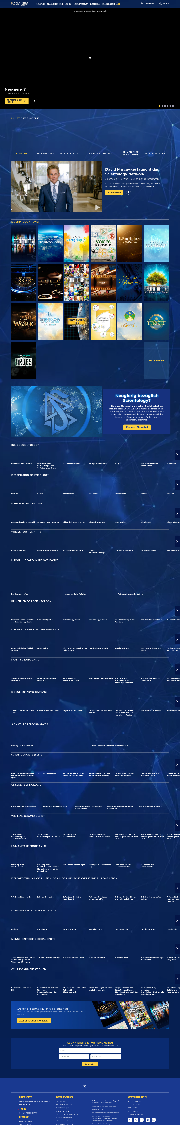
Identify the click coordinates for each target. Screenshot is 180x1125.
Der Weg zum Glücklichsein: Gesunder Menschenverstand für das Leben (104, 1111)
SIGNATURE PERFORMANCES (29, 715)
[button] (160, 106)
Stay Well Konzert (98, 1100)
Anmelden (90, 1055)
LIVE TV (23, 1100)
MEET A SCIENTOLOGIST (26, 494)
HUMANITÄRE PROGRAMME (29, 837)
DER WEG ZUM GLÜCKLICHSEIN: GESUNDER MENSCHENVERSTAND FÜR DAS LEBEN (64, 869)
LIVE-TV (68, 4)
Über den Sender (24, 1095)
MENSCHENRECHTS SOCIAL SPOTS (33, 930)
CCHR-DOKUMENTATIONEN (28, 960)
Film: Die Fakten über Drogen (101, 1115)
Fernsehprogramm (28, 1104)
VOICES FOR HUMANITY (26, 522)
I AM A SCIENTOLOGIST (26, 650)
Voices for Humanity (62, 1102)
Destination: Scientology (64, 1095)
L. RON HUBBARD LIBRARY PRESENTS (35, 620)
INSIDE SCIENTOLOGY (25, 436)
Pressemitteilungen (25, 1112)
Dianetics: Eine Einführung (64, 1115)
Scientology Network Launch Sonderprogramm (35, 1092)
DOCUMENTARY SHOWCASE (29, 683)
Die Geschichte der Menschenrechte (103, 1121)
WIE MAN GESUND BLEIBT (28, 806)
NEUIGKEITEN (95, 4)
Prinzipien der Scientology (64, 1109)
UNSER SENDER (39, 4)
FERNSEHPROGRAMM (80, 4)
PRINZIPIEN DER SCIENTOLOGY (31, 592)
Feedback (133, 1119)
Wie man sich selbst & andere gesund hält (105, 1104)
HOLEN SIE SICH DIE (111, 4)
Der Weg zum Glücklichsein (101, 1107)
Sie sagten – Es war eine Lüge (101, 1118)
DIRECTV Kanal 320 (134, 1092)
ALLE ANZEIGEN (156, 360)
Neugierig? (15, 89)
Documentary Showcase (64, 1122)
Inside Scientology (61, 1092)
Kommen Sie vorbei (137, 423)
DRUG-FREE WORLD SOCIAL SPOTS (33, 901)
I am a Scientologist (62, 1119)
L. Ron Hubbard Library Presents (66, 1112)
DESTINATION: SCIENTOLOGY (30, 466)
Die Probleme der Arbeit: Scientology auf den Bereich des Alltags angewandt (106, 1093)
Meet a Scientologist (62, 1099)
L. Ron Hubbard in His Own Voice (67, 1105)
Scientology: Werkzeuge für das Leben (104, 1097)
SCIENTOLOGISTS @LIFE (26, 745)
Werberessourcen (25, 1115)
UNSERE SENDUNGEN (55, 4)
